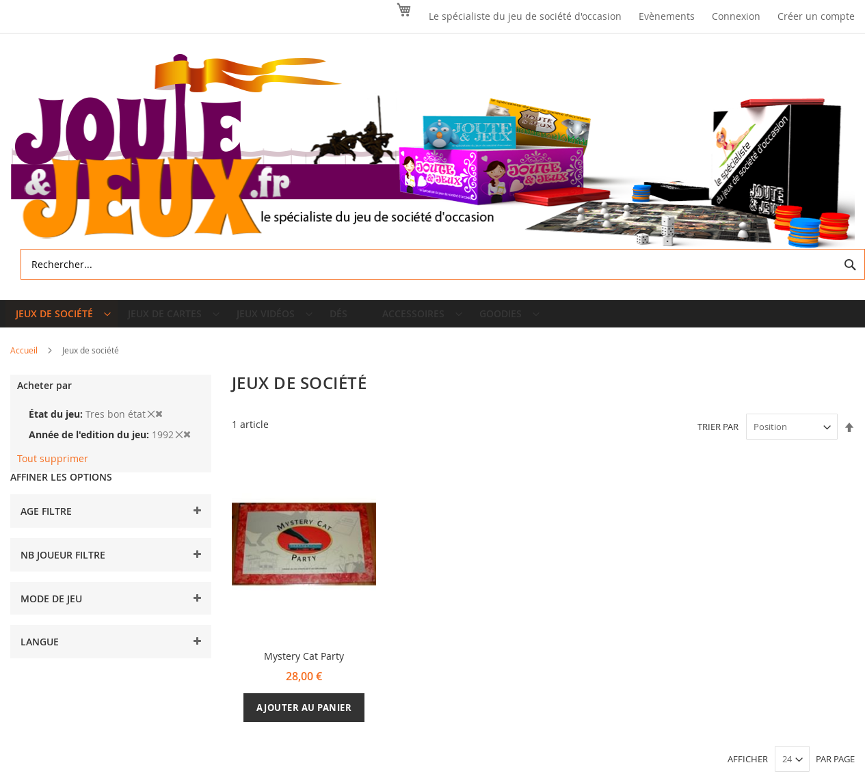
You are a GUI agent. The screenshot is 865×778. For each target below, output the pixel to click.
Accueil (25, 361)
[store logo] (432, 151)
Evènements (667, 16)
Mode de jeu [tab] (51, 608)
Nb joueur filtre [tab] (63, 565)
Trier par (717, 437)
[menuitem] (63, 319)
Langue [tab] (40, 652)
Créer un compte (816, 16)
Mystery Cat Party (304, 666)
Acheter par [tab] (44, 396)
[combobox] (443, 264)
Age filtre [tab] (46, 521)
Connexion (736, 16)
